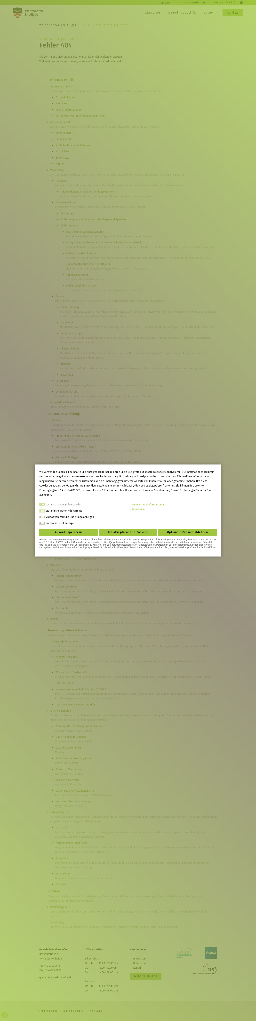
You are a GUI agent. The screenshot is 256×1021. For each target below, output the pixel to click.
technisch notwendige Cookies (64, 504)
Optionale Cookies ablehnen (187, 532)
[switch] (42, 511)
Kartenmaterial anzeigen (60, 523)
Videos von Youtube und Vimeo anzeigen (70, 516)
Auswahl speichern (68, 532)
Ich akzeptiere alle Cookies (128, 532)
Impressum (137, 509)
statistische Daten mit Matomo (64, 510)
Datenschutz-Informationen (147, 504)
